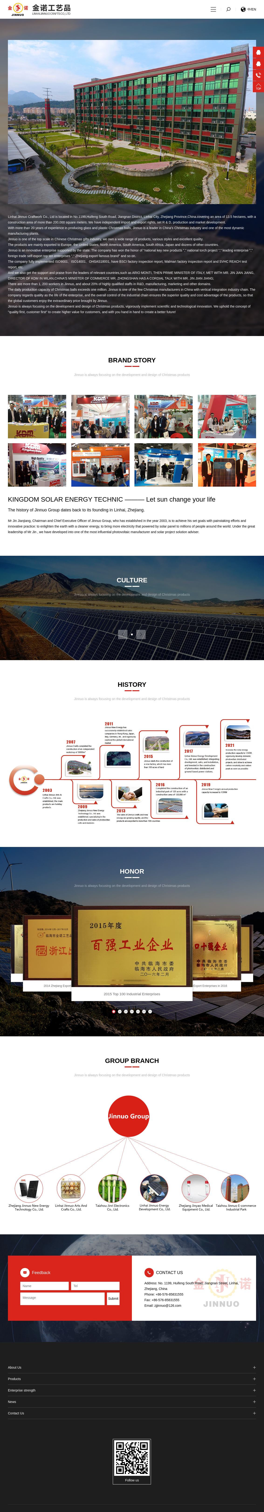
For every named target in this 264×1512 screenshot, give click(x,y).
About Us (132, 1367)
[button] (132, 634)
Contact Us (132, 1413)
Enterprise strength (132, 1390)
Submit (113, 1298)
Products (132, 1379)
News (132, 1401)
